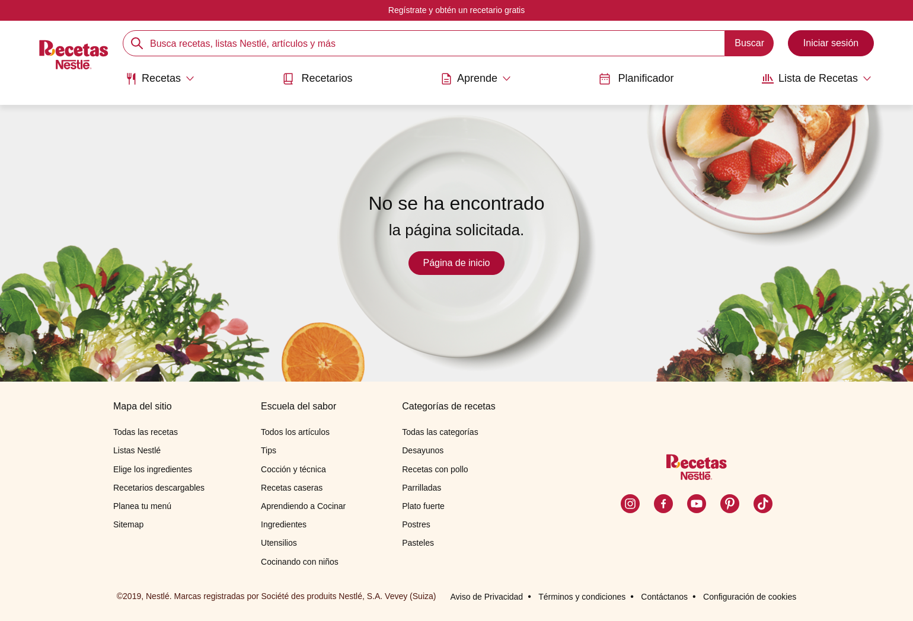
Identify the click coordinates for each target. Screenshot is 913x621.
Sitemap (128, 524)
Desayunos (422, 450)
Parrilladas (421, 487)
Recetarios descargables (159, 487)
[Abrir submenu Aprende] (475, 78)
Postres (416, 524)
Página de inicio (456, 263)
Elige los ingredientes (152, 469)
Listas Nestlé (137, 450)
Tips (268, 450)
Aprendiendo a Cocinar (303, 506)
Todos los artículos (295, 432)
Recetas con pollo (435, 469)
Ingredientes (284, 524)
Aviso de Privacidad (486, 596)
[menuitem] (160, 83)
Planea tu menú (142, 506)
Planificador (636, 78)
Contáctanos (664, 596)
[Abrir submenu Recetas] (159, 78)
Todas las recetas (145, 432)
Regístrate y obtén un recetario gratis (456, 10)
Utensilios (279, 543)
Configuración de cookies (749, 596)
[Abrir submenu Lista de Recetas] (817, 78)
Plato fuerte (423, 506)
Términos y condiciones (581, 596)
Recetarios (317, 78)
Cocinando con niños (300, 561)
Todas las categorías (440, 432)
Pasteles (418, 543)
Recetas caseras (292, 487)
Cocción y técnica (293, 469)
